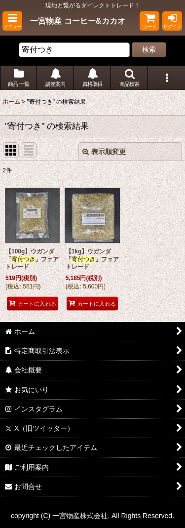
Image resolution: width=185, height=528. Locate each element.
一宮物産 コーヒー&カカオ (77, 20)
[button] (12, 21)
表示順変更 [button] (104, 152)
